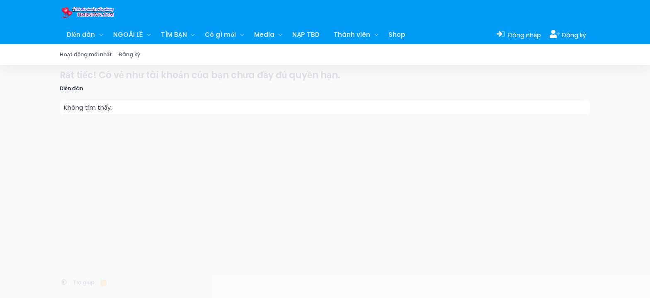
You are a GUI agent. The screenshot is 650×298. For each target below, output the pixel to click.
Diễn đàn (81, 34)
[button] (101, 34)
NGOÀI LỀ (128, 34)
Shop (396, 34)
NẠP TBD (306, 34)
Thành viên (352, 34)
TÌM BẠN (174, 34)
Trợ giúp (84, 282)
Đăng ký (129, 54)
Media (264, 34)
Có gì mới (220, 34)
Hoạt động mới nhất (86, 54)
